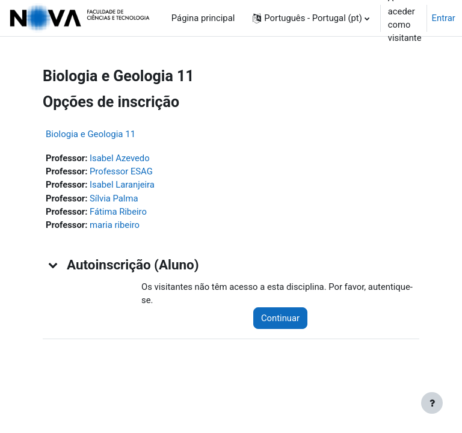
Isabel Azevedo (120, 158)
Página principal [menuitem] (203, 18)
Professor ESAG (121, 171)
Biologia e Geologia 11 (90, 134)
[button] (310, 18)
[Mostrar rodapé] (432, 403)
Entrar (443, 18)
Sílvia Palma (114, 198)
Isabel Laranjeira (122, 184)
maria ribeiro (115, 225)
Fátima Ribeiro (118, 211)
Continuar (280, 318)
